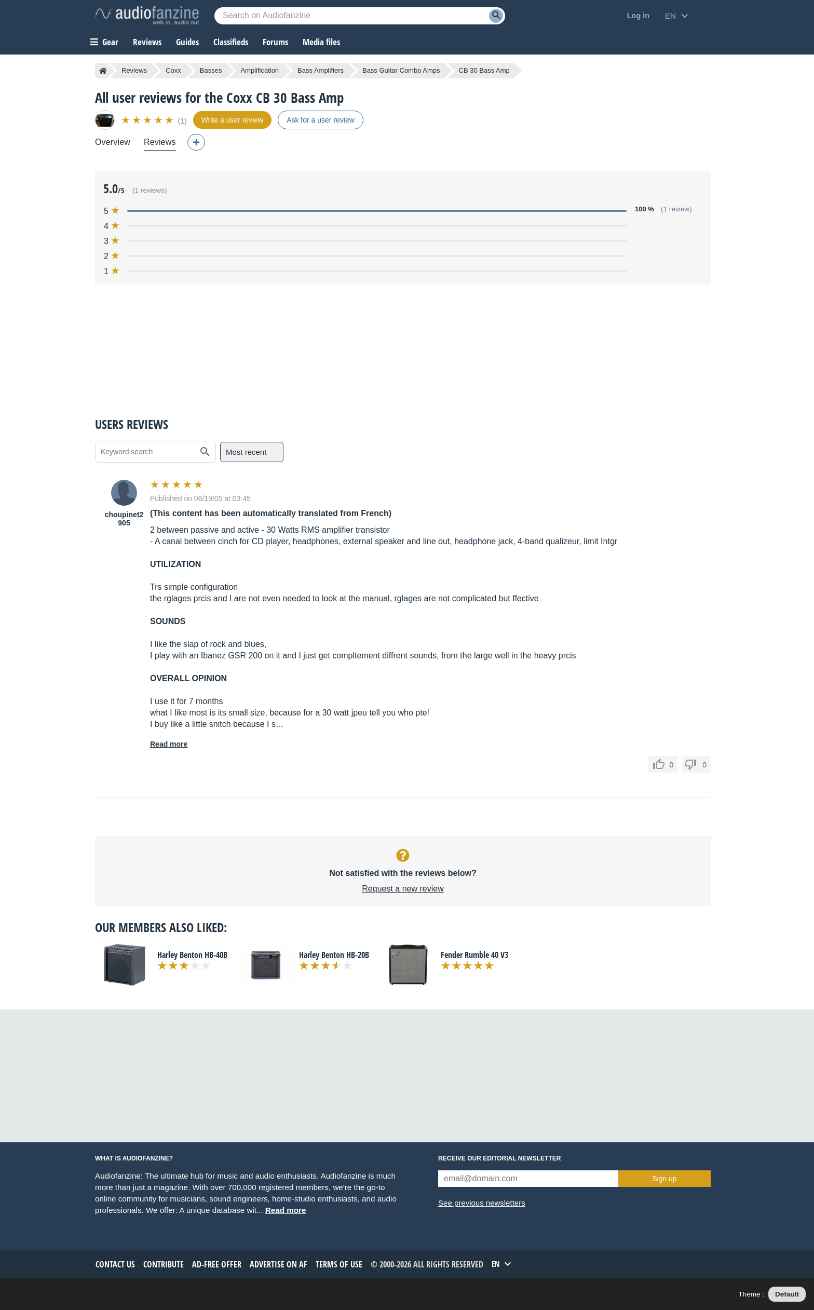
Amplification (259, 70)
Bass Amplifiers (320, 70)
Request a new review (402, 888)
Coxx (173, 70)
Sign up (664, 1178)
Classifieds (230, 42)
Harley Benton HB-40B (192, 955)
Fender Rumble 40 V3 (474, 955)
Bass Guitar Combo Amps (401, 70)
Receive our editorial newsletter (499, 1158)
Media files (321, 42)
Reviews (147, 42)
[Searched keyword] (359, 15)
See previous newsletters (481, 1202)
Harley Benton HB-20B (334, 955)
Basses (211, 70)
